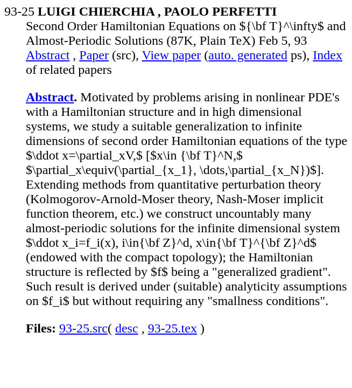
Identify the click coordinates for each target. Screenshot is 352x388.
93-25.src (83, 328)
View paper (171, 55)
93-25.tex (172, 328)
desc (126, 328)
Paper (94, 55)
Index (327, 55)
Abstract (47, 55)
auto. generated (247, 55)
